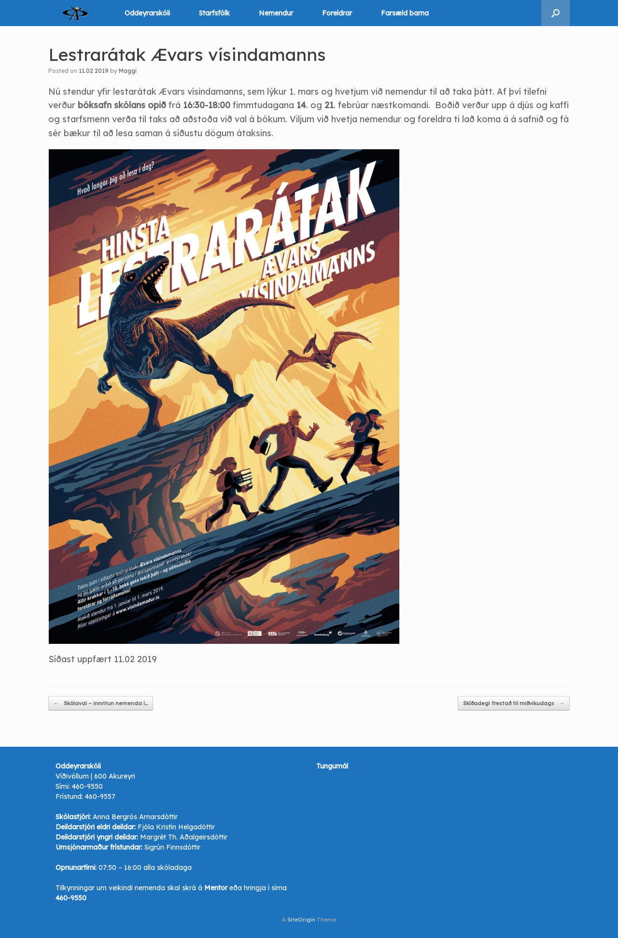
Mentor (215, 887)
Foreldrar (337, 13)
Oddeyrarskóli (147, 13)
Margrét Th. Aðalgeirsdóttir (183, 837)
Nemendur (276, 13)
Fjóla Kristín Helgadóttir (176, 827)
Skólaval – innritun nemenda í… (101, 703)
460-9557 (100, 796)
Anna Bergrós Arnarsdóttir (135, 816)
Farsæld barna (405, 13)
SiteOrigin (301, 919)
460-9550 (87, 786)
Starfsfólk (214, 13)
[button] (555, 13)
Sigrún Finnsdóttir (172, 847)
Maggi (128, 70)
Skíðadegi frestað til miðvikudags (513, 703)
